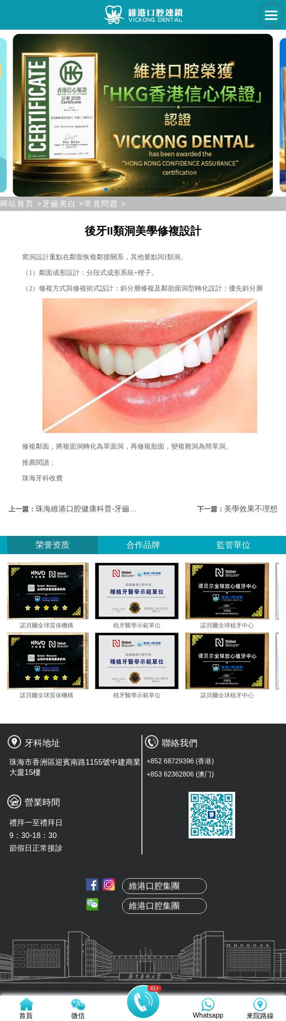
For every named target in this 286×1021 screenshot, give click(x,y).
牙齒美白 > (63, 204)
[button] (106, 189)
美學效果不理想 (251, 509)
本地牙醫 (143, 966)
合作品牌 (143, 544)
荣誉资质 (52, 544)
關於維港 (143, 946)
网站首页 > (21, 204)
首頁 (143, 926)
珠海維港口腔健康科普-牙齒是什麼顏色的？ (109, 509)
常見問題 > (105, 204)
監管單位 (233, 544)
